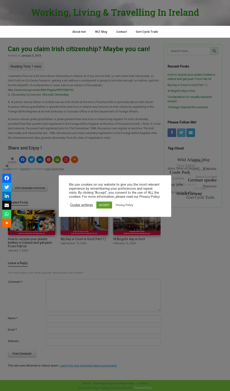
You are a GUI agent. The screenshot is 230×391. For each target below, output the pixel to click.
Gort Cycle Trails (147, 31)
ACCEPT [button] (104, 205)
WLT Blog (101, 31)
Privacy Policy (124, 205)
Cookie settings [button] (81, 205)
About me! (79, 31)
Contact (121, 31)
